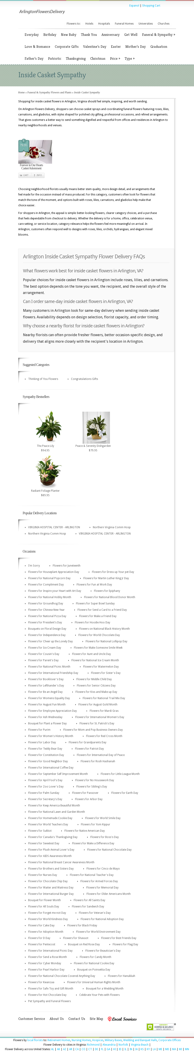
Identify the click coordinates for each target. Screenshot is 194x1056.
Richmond (93, 1044)
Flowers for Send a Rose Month (47, 957)
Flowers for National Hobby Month (49, 597)
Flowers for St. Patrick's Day (97, 723)
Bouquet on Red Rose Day (84, 944)
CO (83, 1049)
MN (187, 1049)
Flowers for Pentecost (41, 944)
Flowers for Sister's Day (106, 673)
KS (142, 1049)
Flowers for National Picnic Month (49, 666)
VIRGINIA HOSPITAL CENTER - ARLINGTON (54, 527)
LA (154, 1049)
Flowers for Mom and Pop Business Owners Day (93, 729)
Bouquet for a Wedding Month (104, 988)
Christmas (97, 58)
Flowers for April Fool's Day (45, 780)
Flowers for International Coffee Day (50, 767)
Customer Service (31, 1018)
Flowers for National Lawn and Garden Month (56, 811)
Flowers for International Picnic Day (50, 950)
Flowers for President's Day (45, 622)
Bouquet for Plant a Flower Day (47, 723)
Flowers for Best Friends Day (118, 938)
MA (174, 1049)
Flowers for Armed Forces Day (99, 881)
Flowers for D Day (39, 938)
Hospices (97, 1040)
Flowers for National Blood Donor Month (109, 597)
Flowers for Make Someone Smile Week (98, 647)
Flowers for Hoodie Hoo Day (92, 622)
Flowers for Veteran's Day (95, 912)
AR (70, 1049)
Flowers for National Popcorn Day (49, 578)
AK (58, 1049)
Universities (146, 23)
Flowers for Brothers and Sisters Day (51, 868)
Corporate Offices (169, 1040)
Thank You (89, 34)
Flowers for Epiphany (107, 590)
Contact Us (76, 1018)
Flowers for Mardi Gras (104, 710)
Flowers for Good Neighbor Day (48, 761)
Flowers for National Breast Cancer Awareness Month (61, 862)
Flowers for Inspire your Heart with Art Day (54, 590)
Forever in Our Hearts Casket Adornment (31, 166)
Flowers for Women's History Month (50, 736)
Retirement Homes (59, 1040)
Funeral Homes (124, 23)
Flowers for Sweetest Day (43, 843)
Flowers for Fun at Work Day (94, 584)
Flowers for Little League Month (120, 774)
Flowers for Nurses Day (42, 875)
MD (167, 1049)
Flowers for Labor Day (42, 742)
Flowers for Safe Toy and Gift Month (50, 988)
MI (180, 1049)
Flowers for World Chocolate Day (99, 635)
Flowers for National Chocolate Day (109, 849)
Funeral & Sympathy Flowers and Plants (49, 92)
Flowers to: (73, 23)
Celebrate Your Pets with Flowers (99, 994)
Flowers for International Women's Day (99, 717)
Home (21, 92)
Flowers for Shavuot (75, 938)
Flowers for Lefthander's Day (46, 685)
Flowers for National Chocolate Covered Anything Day (61, 976)
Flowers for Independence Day (47, 635)
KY (148, 1049)
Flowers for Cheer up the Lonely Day (50, 641)
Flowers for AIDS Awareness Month (50, 856)
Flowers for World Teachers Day (48, 824)
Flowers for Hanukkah (121, 976)
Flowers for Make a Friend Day (97, 616)
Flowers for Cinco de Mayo (103, 868)
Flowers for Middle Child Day (94, 679)
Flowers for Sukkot (40, 830)
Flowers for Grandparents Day (87, 742)
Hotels (89, 23)
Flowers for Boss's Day (104, 837)
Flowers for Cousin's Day (43, 654)
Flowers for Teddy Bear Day (45, 748)
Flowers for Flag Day (125, 944)
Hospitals (104, 23)
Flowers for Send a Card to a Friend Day (102, 609)
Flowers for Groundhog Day (45, 603)
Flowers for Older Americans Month (109, 893)
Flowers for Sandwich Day (88, 906)
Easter (116, 46)
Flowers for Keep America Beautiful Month (54, 805)
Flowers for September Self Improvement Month (58, 774)
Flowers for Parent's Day (43, 660)
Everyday (32, 34)
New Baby (68, 34)
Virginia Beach (139, 1044)
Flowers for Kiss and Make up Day (96, 691)
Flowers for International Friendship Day (53, 673)
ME (160, 1049)
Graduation (158, 46)
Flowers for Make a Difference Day (93, 843)
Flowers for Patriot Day (89, 748)
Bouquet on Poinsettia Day (93, 969)
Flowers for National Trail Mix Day (104, 698)
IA (136, 1049)
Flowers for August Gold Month (97, 704)
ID (120, 1049)
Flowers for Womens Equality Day (49, 698)
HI (114, 1049)
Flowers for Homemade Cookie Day (50, 818)
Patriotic (54, 58)
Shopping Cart (151, 5)
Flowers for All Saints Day (89, 900)
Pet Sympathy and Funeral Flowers (49, 1001)
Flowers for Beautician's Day (103, 950)
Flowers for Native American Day (84, 830)
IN (131, 1049)
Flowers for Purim (39, 729)
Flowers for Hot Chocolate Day (47, 994)
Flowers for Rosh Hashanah (98, 761)
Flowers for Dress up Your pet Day (113, 572)
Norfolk (123, 1044)
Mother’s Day (135, 46)
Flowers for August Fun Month (47, 704)
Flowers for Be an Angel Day (45, 691)
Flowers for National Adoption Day (102, 919)
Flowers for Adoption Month (45, 931)
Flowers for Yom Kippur (95, 824)
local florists (35, 1040)
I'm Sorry (34, 565)
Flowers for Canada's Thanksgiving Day (53, 837)
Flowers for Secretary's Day (45, 799)
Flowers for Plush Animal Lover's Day (51, 849)
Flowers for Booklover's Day (46, 679)
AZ (64, 1049)
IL (125, 1049)
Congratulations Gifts (84, 379)
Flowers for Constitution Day (46, 755)
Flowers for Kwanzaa (41, 982)
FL (102, 1049)
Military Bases (113, 1040)
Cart (25, 175)
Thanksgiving (76, 58)
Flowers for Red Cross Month (104, 736)
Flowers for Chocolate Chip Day (48, 881)
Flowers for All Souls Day (43, 906)
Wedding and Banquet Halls (140, 1040)
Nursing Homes (81, 1040)
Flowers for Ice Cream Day (44, 647)
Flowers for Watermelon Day (101, 666)
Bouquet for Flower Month (44, 900)
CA (77, 1049)
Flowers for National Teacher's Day (92, 875)
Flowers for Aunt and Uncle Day (91, 654)
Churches (163, 23)
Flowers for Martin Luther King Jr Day (106, 578)
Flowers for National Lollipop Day (106, 641)
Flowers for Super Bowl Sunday (95, 603)
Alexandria (109, 1044)
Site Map (96, 1018)
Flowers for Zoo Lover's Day (46, 786)
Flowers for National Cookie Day (94, 963)
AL (52, 1049)
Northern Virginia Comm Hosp (112, 527)
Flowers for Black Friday (82, 925)
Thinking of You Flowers (43, 379)
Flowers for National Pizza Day (47, 616)
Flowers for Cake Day (41, 925)
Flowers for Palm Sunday (43, 792)
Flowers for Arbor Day (89, 799)
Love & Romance (37, 46)
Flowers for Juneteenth (66, 565)
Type (130, 58)
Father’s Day (34, 58)
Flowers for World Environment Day (98, 931)
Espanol (134, 5)
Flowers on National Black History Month (104, 628)
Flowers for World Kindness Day (48, 919)
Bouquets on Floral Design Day (47, 628)
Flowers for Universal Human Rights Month (93, 982)
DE (96, 1049)
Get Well (130, 34)
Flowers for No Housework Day (94, 780)
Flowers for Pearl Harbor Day (46, 969)
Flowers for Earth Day (124, 792)
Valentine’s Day (94, 46)
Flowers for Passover (85, 792)
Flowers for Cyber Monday (44, 963)
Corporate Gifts (67, 46)
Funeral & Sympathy (158, 34)
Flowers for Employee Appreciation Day (52, 710)
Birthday (49, 34)
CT (90, 1049)
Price (115, 58)
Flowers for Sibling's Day (91, 786)
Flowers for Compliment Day (46, 584)
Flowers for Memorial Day (102, 887)
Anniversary (110, 34)
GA (108, 1049)
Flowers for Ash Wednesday (45, 717)
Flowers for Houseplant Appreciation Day (53, 572)
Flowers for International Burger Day (51, 893)
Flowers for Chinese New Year (46, 609)
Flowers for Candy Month (95, 957)
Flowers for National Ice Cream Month (95, 660)
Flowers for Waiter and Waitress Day (50, 887)
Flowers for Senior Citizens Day (96, 685)
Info (39, 175)
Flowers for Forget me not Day (47, 912)
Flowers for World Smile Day (103, 818)
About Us (57, 1018)
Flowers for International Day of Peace (101, 755)
